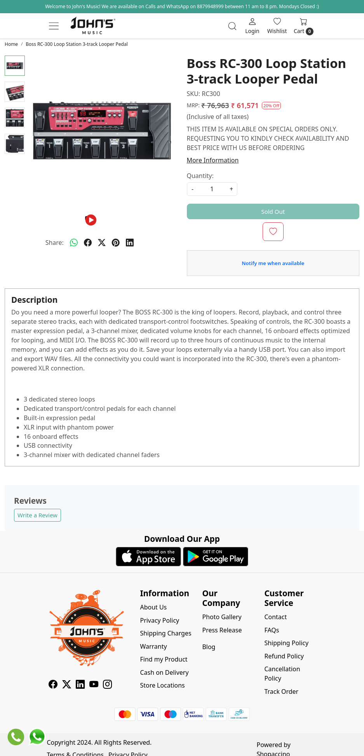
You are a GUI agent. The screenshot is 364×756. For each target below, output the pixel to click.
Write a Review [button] (37, 515)
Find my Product (164, 659)
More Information (213, 160)
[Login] (252, 25)
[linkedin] (130, 243)
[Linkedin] (80, 685)
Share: (54, 242)
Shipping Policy (286, 643)
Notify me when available (273, 263)
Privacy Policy (159, 620)
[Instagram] (107, 685)
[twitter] (102, 243)
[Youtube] (94, 685)
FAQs (271, 630)
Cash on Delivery (164, 672)
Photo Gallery (221, 617)
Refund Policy (283, 656)
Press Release (222, 630)
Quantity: (200, 175)
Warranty (153, 646)
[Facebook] (53, 685)
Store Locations (162, 685)
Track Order (281, 691)
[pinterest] (116, 243)
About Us (153, 607)
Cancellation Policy (282, 674)
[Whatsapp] (74, 243)
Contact (275, 617)
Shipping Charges (166, 633)
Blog (208, 647)
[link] (232, 26)
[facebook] (88, 243)
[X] (67, 685)
